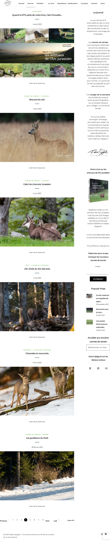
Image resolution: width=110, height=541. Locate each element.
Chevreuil (45, 96)
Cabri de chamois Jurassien (37, 184)
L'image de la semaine (40, 265)
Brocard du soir (37, 100)
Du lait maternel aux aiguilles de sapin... (102, 298)
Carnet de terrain (31, 96)
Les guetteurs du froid (37, 438)
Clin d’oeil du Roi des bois (37, 269)
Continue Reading (37, 83)
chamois (45, 181)
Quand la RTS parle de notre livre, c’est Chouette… (37, 15)
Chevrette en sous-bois (37, 353)
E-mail (98, 267)
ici (108, 246)
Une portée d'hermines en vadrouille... (101, 324)
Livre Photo (37, 11)
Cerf (27, 265)
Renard (46, 434)
